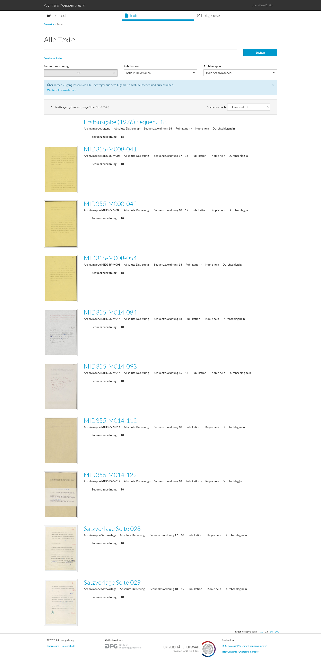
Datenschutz (68, 646)
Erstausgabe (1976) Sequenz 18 (125, 122)
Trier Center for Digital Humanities (240, 651)
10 (261, 631)
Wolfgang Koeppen (64, 5)
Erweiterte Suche (53, 58)
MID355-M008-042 (110, 203)
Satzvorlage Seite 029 (112, 582)
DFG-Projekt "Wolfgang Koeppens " (244, 646)
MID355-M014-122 (110, 474)
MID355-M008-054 (110, 258)
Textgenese (208, 15)
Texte (131, 15)
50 (271, 631)
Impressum (53, 646)
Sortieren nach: (217, 107)
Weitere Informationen (61, 90)
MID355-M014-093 (110, 366)
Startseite (49, 24)
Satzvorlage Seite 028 (112, 528)
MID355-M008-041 (110, 149)
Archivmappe (212, 66)
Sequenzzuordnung (56, 66)
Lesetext (56, 15)
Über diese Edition (262, 5)
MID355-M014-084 (110, 312)
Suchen (260, 52)
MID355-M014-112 (110, 420)
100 (277, 631)
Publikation (131, 66)
